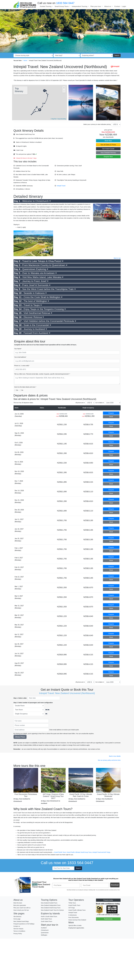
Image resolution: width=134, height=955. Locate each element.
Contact (117, 6)
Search (116, 55)
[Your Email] (95, 885)
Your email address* (20, 357)
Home (25, 60)
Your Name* (18, 348)
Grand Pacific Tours (60, 852)
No (22, 390)
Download (114, 885)
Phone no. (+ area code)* (21, 365)
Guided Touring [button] (46, 6)
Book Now (108, 141)
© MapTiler (53, 119)
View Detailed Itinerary (108, 153)
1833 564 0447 (65, 3)
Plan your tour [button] (95, 6)
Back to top (117, 258)
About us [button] (108, 6)
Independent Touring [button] (80, 6)
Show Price (20, 737)
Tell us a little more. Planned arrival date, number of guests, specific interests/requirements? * (42, 374)
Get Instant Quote (108, 149)
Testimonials (108, 919)
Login (124, 6)
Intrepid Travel (61, 186)
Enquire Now (108, 156)
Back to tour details (114, 756)
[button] (39, 109)
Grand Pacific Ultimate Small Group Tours (79, 852)
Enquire (111, 413)
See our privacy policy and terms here (109, 760)
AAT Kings (107, 852)
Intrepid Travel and (98, 852)
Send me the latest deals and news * (25, 387)
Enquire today (108, 900)
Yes (17, 390)
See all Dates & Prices (108, 144)
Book (111, 416)
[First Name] (66, 885)
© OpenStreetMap (61, 119)
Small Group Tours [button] (62, 6)
